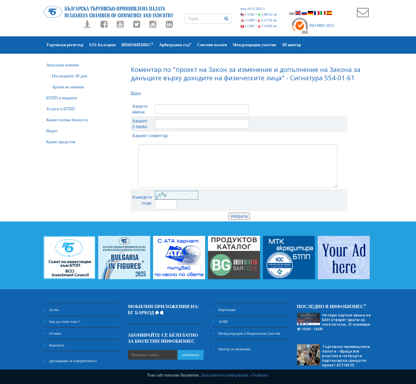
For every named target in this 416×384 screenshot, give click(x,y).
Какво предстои (60, 141)
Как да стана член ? (61, 321)
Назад (136, 93)
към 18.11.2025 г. (253, 9)
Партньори (223, 309)
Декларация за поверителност (70, 361)
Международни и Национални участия (246, 333)
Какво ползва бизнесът (67, 120)
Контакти (53, 345)
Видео (52, 130)
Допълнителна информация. (224, 375)
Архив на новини (68, 87)
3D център (291, 45)
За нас (51, 309)
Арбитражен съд (175, 44)
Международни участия (254, 45)
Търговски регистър (64, 45)
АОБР (220, 321)
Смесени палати (212, 45)
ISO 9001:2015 (312, 25)
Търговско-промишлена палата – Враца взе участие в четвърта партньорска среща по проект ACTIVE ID (346, 356)
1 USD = (259, 14)
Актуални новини (62, 65)
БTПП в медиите (61, 98)
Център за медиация (231, 349)
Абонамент (190, 355)
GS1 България (102, 45)
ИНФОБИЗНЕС (137, 44)
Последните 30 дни (69, 76)
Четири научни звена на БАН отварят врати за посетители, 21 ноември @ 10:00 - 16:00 (334, 321)
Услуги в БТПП (60, 109)
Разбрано (260, 375)
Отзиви (52, 333)
